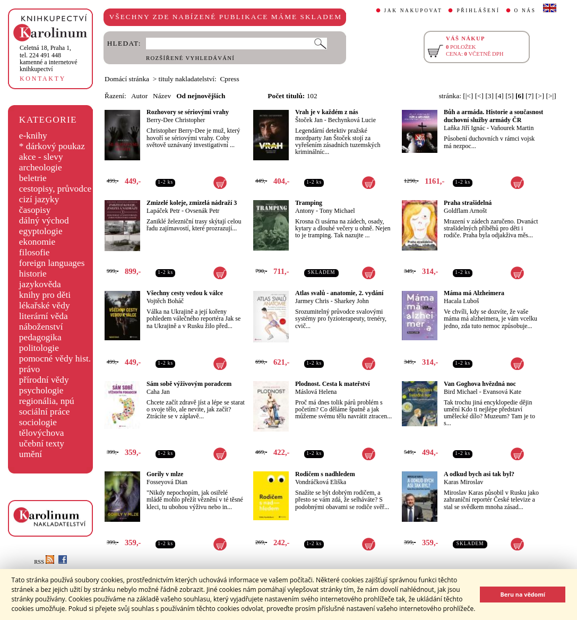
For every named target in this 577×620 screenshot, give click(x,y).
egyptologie (41, 231)
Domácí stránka (127, 79)
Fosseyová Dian (167, 482)
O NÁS (525, 10)
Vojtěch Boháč (165, 301)
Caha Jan (158, 391)
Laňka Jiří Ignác (464, 128)
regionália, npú (46, 401)
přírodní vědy (44, 380)
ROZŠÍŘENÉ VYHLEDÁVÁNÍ (190, 58)
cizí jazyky (39, 199)
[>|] (551, 96)
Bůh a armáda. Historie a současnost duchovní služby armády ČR (493, 116)
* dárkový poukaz (52, 146)
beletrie (33, 178)
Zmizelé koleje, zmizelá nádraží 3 (192, 202)
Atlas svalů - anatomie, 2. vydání (339, 293)
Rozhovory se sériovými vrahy (188, 112)
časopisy (35, 210)
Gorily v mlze (165, 474)
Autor (139, 96)
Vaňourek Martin (512, 128)
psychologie (41, 390)
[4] (499, 96)
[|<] (468, 96)
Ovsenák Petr (202, 210)
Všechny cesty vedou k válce (185, 293)
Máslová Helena (316, 391)
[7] (530, 96)
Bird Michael (461, 391)
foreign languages (52, 263)
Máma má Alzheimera (474, 293)
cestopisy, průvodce (55, 189)
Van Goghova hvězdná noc (480, 384)
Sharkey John (351, 301)
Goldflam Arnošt (465, 210)
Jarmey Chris (312, 301)
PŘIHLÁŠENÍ (478, 10)
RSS (44, 562)
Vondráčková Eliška (320, 482)
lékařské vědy (44, 305)
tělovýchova (41, 433)
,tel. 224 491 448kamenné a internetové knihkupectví (48, 58)
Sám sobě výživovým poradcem (189, 384)
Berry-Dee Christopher (176, 120)
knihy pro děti (45, 295)
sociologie (38, 422)
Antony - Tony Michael (325, 210)
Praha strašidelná (468, 202)
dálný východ (44, 221)
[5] (509, 96)
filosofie (34, 252)
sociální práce (44, 412)
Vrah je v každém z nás (326, 112)
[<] (479, 96)
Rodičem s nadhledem (325, 474)
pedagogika (40, 337)
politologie (39, 348)
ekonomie (37, 242)
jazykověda (40, 284)
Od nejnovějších (200, 96)
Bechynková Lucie (352, 120)
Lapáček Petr (163, 210)
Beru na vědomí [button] (522, 594)
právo (29, 369)
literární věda (43, 316)
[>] (540, 96)
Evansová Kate (502, 391)
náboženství (41, 327)
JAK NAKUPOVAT (413, 10)
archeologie (40, 167)
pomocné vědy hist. (55, 359)
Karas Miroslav (463, 482)
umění (30, 454)
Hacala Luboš (461, 301)
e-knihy (33, 136)
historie (33, 274)
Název (162, 96)
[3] (489, 96)
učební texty (41, 443)
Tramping (308, 202)
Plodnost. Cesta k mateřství (332, 384)
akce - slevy (41, 157)
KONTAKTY (43, 78)
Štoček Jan (309, 120)
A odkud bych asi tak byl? (479, 474)
